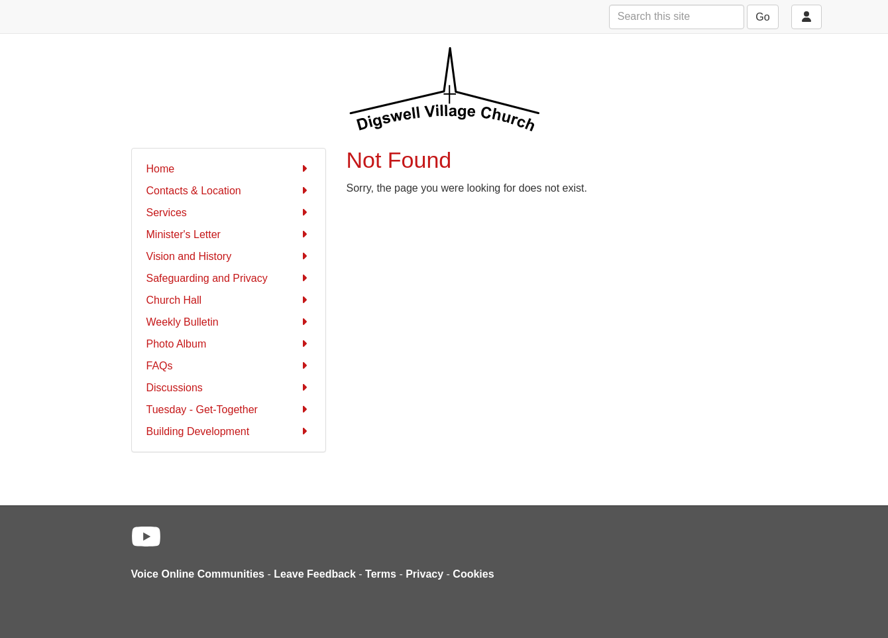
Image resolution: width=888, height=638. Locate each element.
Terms (380, 574)
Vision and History (228, 256)
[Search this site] (676, 17)
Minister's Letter (228, 234)
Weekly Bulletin (228, 322)
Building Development (228, 431)
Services (228, 212)
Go (762, 17)
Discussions (228, 387)
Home (228, 168)
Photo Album (228, 343)
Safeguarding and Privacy (228, 278)
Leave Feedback (315, 574)
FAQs (228, 365)
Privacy (424, 574)
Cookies (473, 574)
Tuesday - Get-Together (228, 409)
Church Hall (228, 300)
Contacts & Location (228, 190)
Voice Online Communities (198, 574)
